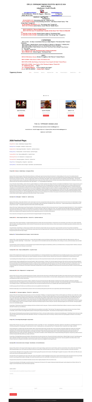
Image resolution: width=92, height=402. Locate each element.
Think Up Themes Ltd (44, 400)
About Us (42, 72)
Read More (21, 115)
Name (11, 388)
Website (60, 388)
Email (35, 388)
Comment (11, 373)
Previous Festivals (63, 72)
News (57, 72)
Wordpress (54, 400)
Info (79, 72)
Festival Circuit (72, 72)
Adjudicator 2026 (50, 72)
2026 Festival (36, 72)
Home (30, 72)
